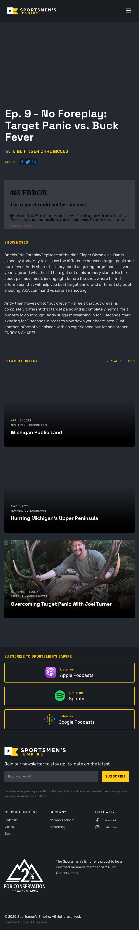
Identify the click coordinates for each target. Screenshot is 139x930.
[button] (127, 10)
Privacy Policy (62, 791)
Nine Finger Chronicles (40, 151)
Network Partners (62, 820)
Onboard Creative (32, 922)
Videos (9, 827)
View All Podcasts (121, 361)
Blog (7, 833)
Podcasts (10, 820)
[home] (37, 10)
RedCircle (27, 226)
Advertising (57, 827)
